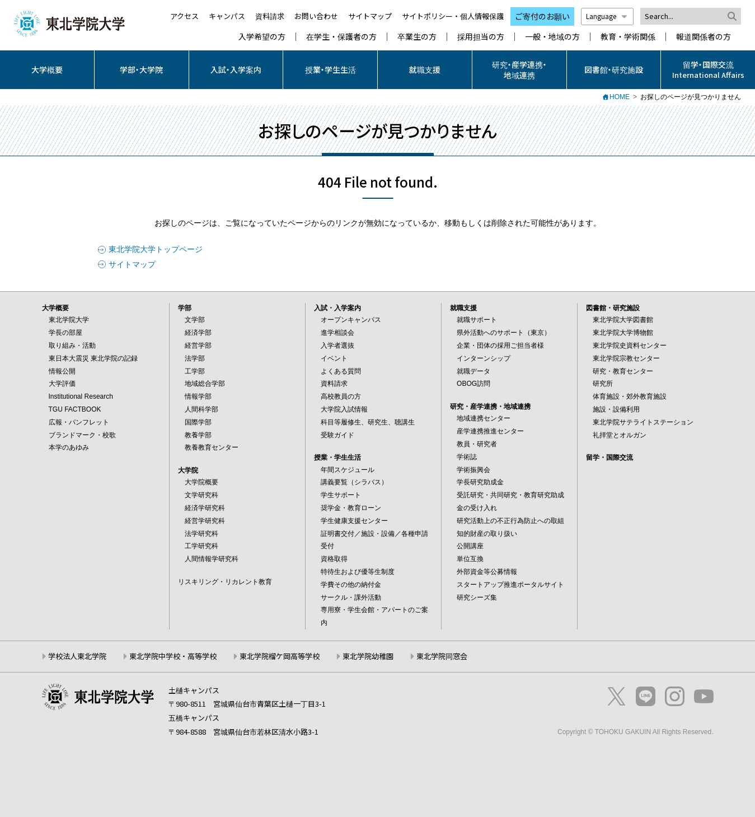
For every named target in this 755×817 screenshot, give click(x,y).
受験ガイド (337, 435)
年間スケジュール (347, 470)
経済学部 (198, 333)
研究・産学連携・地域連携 (519, 69)
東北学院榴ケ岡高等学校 (280, 656)
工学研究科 (201, 546)
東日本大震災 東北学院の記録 (93, 358)
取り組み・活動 (72, 345)
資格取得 (334, 559)
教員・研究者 (477, 444)
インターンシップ (483, 358)
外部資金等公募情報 (487, 572)
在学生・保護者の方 (341, 36)
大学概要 (47, 69)
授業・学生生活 (330, 69)
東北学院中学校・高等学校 (173, 656)
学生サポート (341, 495)
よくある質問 (341, 371)
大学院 (188, 470)
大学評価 (62, 384)
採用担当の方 (480, 36)
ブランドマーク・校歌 (82, 435)
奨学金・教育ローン (351, 508)
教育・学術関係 (628, 36)
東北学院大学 (69, 320)
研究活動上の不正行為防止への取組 (510, 521)
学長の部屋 (65, 333)
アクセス (184, 16)
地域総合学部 (205, 384)
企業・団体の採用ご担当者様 (500, 345)
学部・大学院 (141, 69)
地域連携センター (483, 418)
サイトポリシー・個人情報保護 (453, 16)
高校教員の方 (341, 396)
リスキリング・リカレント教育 (225, 582)
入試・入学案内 (235, 69)
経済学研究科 (205, 508)
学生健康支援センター (354, 521)
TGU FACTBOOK (75, 409)
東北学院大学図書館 (623, 320)
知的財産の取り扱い (487, 534)
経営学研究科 (205, 521)
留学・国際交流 (609, 457)
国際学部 (198, 422)
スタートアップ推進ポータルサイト (510, 585)
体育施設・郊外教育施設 (630, 396)
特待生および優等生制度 (358, 572)
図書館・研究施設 (613, 69)
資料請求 (269, 16)
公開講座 (470, 546)
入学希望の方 (261, 36)
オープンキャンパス (351, 320)
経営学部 (198, 345)
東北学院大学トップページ (156, 249)
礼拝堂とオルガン (619, 435)
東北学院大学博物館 (623, 333)
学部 (184, 308)
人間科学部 (201, 409)
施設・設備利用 (616, 409)
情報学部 (198, 396)
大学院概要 (201, 482)
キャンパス (227, 16)
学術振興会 (473, 470)
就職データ (473, 371)
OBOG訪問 (473, 384)
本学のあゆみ (69, 447)
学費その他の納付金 (351, 585)
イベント (334, 358)
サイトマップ (370, 16)
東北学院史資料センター (630, 345)
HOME (619, 97)
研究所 (603, 384)
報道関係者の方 (703, 36)
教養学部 (198, 435)
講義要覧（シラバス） (354, 482)
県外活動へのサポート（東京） (504, 333)
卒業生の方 (417, 36)
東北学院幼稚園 (368, 656)
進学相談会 (337, 333)
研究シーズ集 (477, 597)
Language (607, 16)
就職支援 (424, 69)
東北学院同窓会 (441, 656)
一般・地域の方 (552, 36)
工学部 (195, 371)
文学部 (195, 320)
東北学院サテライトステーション (643, 422)
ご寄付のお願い (542, 16)
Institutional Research (81, 396)
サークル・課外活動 (351, 597)
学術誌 (467, 457)
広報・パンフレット (79, 422)
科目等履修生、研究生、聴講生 (368, 422)
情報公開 (62, 371)
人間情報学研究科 (211, 559)
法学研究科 (201, 534)
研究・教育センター (623, 371)
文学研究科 (201, 495)
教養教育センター (211, 447)
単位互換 (470, 559)
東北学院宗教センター (626, 358)
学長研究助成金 (480, 482)
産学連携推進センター (490, 431)
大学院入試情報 (344, 409)
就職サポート (477, 320)
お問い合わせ (316, 16)
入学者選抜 (337, 345)
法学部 (195, 358)
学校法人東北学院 (77, 656)
